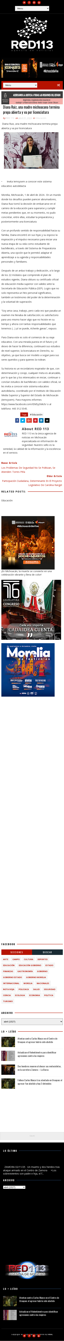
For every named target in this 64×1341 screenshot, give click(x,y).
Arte (5, 959)
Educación (41, 118)
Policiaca (24, 989)
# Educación (36, 414)
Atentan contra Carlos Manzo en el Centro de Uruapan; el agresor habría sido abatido (37, 1040)
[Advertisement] (32, 732)
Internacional (11, 983)
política (48, 995)
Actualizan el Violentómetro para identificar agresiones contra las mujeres (37, 1054)
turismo (8, 1001)
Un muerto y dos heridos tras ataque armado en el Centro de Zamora (30, 1161)
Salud (36, 989)
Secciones (16, 952)
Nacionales (43, 983)
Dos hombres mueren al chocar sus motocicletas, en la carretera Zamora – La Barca (39, 1068)
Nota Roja (8, 989)
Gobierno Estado (12, 977)
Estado (49, 965)
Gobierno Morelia (36, 977)
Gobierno (42, 971)
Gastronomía (25, 971)
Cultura (28, 959)
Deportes (43, 959)
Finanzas (8, 971)
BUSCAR (47, 952)
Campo (16, 959)
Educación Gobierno (30, 965)
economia (34, 995)
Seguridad (49, 989)
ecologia (20, 995)
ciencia (7, 995)
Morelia (28, 983)
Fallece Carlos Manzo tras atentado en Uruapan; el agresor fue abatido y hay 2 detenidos (40, 1082)
